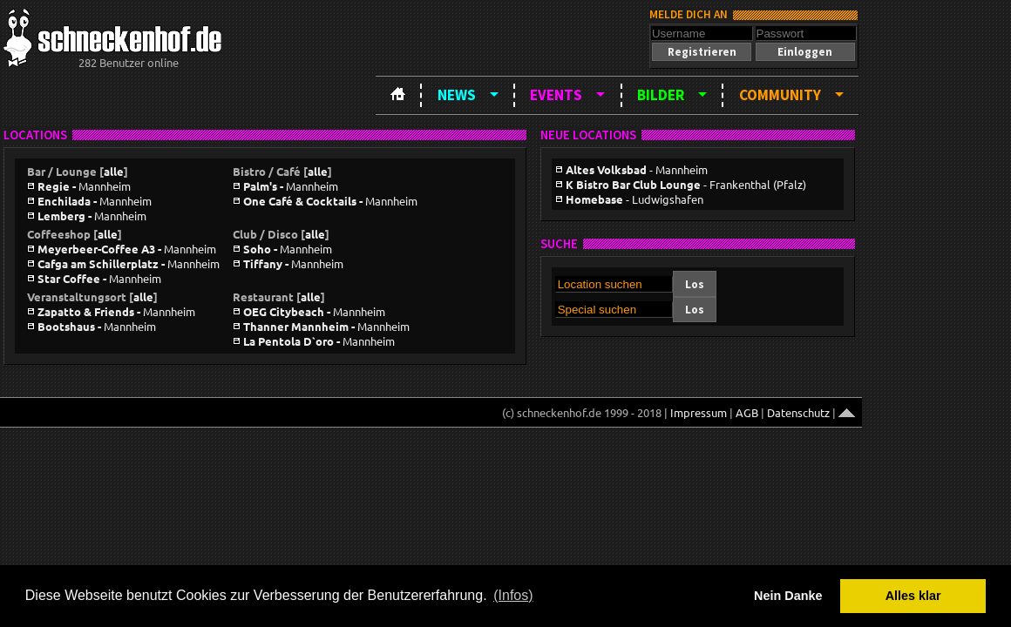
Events (556, 94)
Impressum (698, 412)
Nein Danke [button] (788, 596)
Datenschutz (798, 412)
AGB (747, 412)
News (457, 94)
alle (114, 171)
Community (780, 94)
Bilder (660, 94)
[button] (701, 52)
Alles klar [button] (913, 596)
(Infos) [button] (513, 595)
